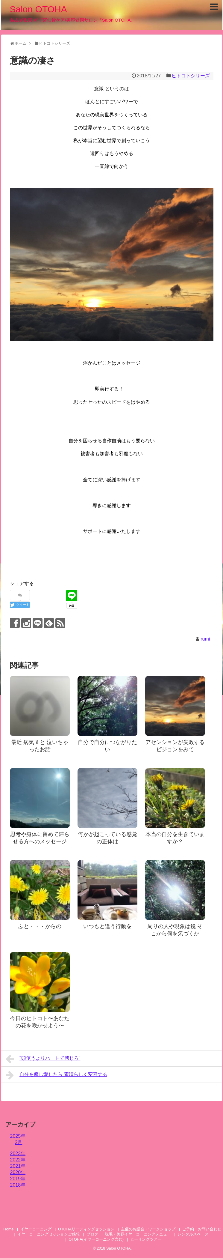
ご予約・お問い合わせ (201, 1229)
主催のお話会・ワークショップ (148, 1229)
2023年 (18, 1153)
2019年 (18, 1178)
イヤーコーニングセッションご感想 (48, 1234)
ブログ (92, 1234)
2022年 (18, 1159)
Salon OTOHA (38, 9)
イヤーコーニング (35, 1229)
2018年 (18, 1185)
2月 (18, 1142)
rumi (205, 638)
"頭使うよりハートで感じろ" (43, 1059)
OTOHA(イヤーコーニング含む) (96, 1239)
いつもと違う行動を (107, 926)
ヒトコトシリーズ (191, 75)
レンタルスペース (195, 1234)
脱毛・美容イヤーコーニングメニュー (138, 1234)
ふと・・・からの (39, 926)
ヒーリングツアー (145, 1239)
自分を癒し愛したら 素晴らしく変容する (56, 1075)
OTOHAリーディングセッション (86, 1229)
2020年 (18, 1172)
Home (8, 1229)
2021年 (18, 1166)
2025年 (18, 1136)
